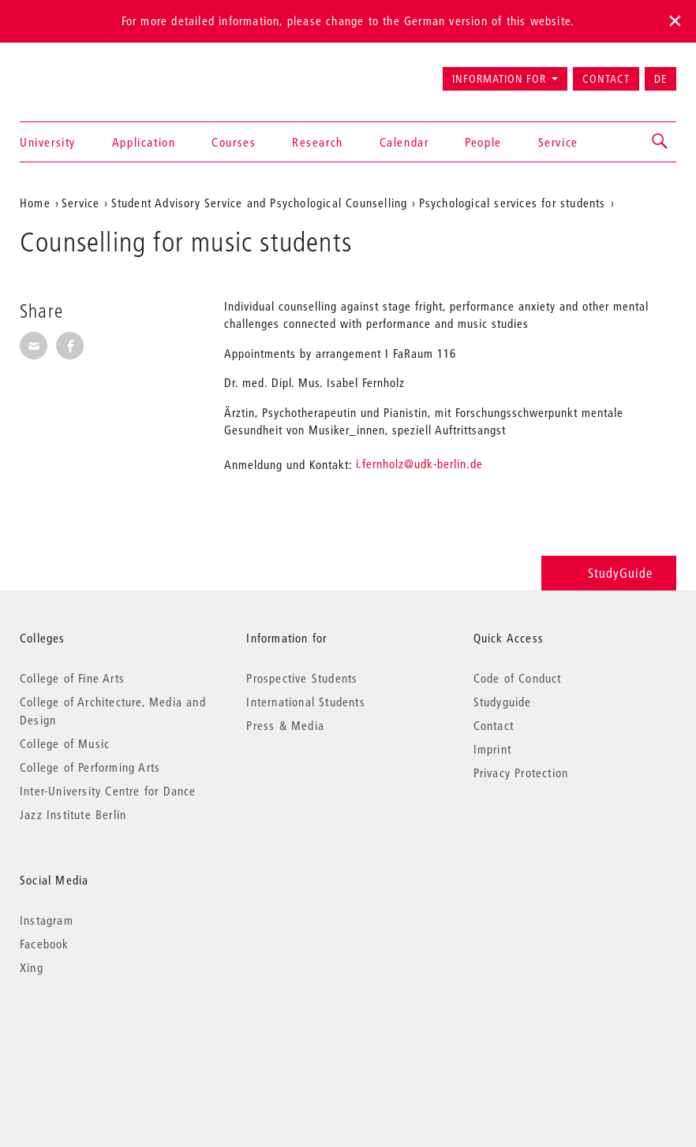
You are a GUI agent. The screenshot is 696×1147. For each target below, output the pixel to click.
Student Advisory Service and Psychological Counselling (259, 202)
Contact (606, 79)
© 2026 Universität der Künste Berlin (102, 1034)
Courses (233, 142)
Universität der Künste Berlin (82, 71)
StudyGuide (609, 572)
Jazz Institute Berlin (73, 814)
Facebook (44, 943)
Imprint (492, 749)
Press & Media (285, 725)
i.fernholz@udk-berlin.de (419, 463)
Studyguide (502, 701)
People (483, 142)
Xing (31, 967)
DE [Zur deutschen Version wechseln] (660, 79)
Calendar (404, 142)
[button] (660, 142)
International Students (305, 701)
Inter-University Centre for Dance (108, 791)
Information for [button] (499, 79)
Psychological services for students (512, 202)
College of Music (65, 743)
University (48, 142)
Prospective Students (301, 678)
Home (35, 202)
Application (144, 142)
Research (317, 142)
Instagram (46, 920)
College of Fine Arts (72, 678)
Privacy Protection (521, 772)
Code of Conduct (517, 678)
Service (558, 142)
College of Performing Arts (90, 767)
